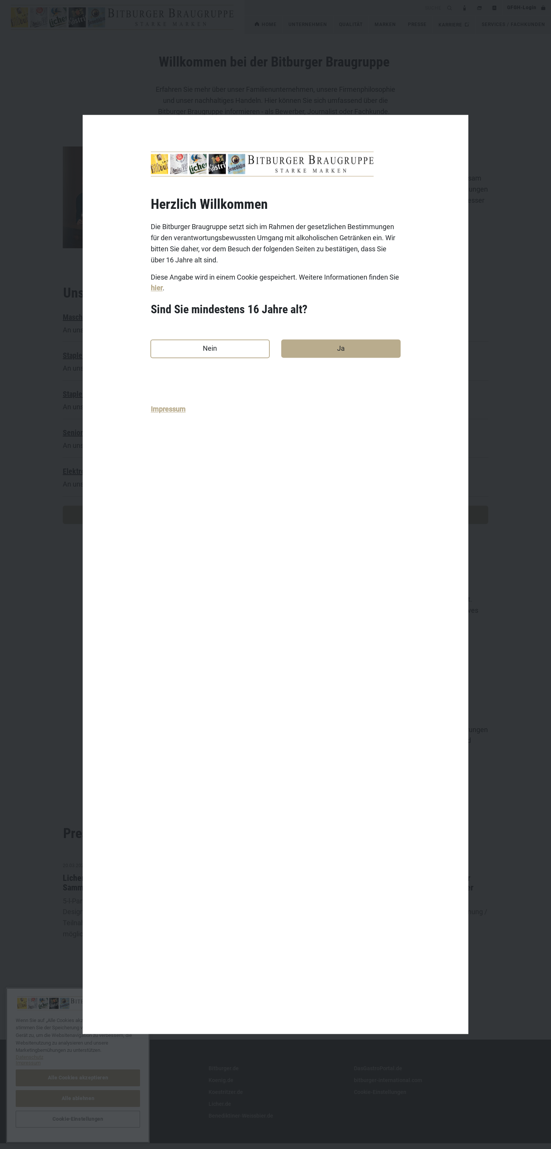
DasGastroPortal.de (378, 1074)
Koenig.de (221, 1086)
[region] (78, 1065)
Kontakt (72, 1074)
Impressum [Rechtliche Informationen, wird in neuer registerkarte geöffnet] (28, 1063)
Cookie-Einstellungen (380, 1098)
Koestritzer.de (226, 1098)
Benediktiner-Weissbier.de (241, 1121)
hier (157, 288)
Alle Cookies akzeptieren (78, 1078)
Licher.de (220, 1110)
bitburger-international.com (388, 1086)
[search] (345, 7)
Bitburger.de (224, 1074)
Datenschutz (78, 1098)
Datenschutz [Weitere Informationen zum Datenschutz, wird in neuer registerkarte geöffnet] (29, 1057)
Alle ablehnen (78, 1098)
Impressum (168, 409)
